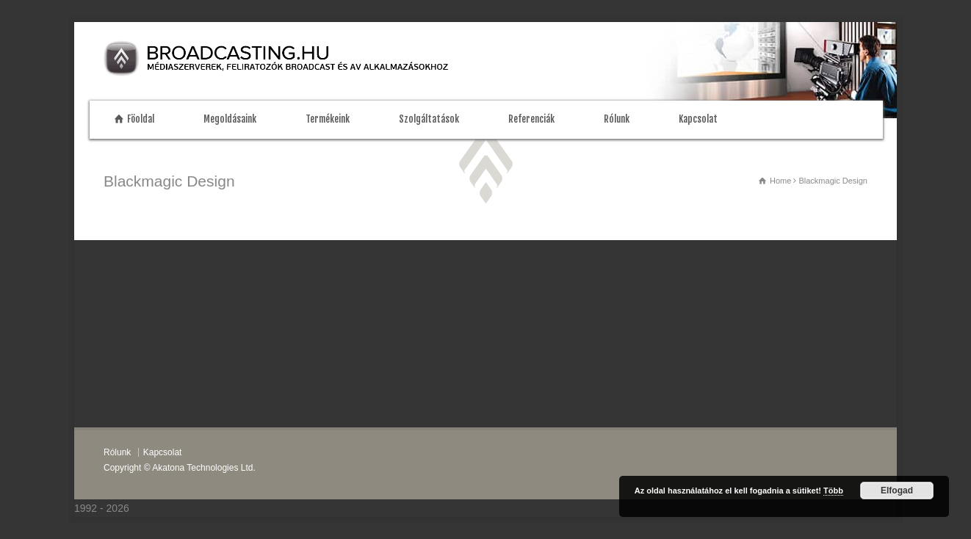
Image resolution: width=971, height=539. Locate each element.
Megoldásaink (229, 119)
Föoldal (140, 119)
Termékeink (328, 119)
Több (833, 490)
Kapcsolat (698, 119)
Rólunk (616, 119)
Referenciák (531, 119)
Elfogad (897, 490)
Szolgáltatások (429, 119)
